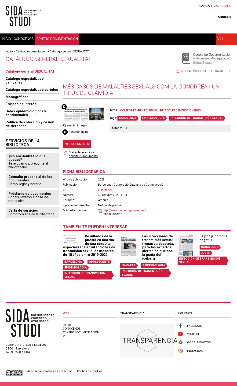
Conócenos (24, 39)
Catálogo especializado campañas (25, 81)
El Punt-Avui (105, 189)
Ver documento (77, 144)
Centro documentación (57, 39)
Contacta (224, 16)
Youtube (189, 334)
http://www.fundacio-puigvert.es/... (125, 210)
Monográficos (17, 97)
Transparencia (150, 340)
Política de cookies (89, 371)
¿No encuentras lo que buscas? (27, 158)
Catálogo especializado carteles (32, 90)
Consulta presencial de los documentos (30, 179)
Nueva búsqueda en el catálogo (205, 71)
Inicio (6, 39)
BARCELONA (127, 118)
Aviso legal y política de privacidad (50, 371)
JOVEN (205, 252)
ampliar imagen (75, 125)
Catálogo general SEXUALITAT (69, 51)
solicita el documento (83, 156)
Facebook (190, 326)
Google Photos (194, 342)
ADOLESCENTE (99, 261)
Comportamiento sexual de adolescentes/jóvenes (160, 110)
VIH (220, 39)
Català (204, 5)
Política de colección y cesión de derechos (30, 124)
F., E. (125, 128)
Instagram (191, 351)
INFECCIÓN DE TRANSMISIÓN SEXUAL (197, 118)
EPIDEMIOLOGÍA (153, 118)
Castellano (222, 5)
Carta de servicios (23, 210)
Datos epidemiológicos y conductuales (26, 113)
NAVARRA (129, 265)
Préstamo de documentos (29, 193)
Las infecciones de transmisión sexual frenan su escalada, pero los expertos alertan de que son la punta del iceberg (158, 247)
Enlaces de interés (21, 104)
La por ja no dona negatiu (213, 238)
